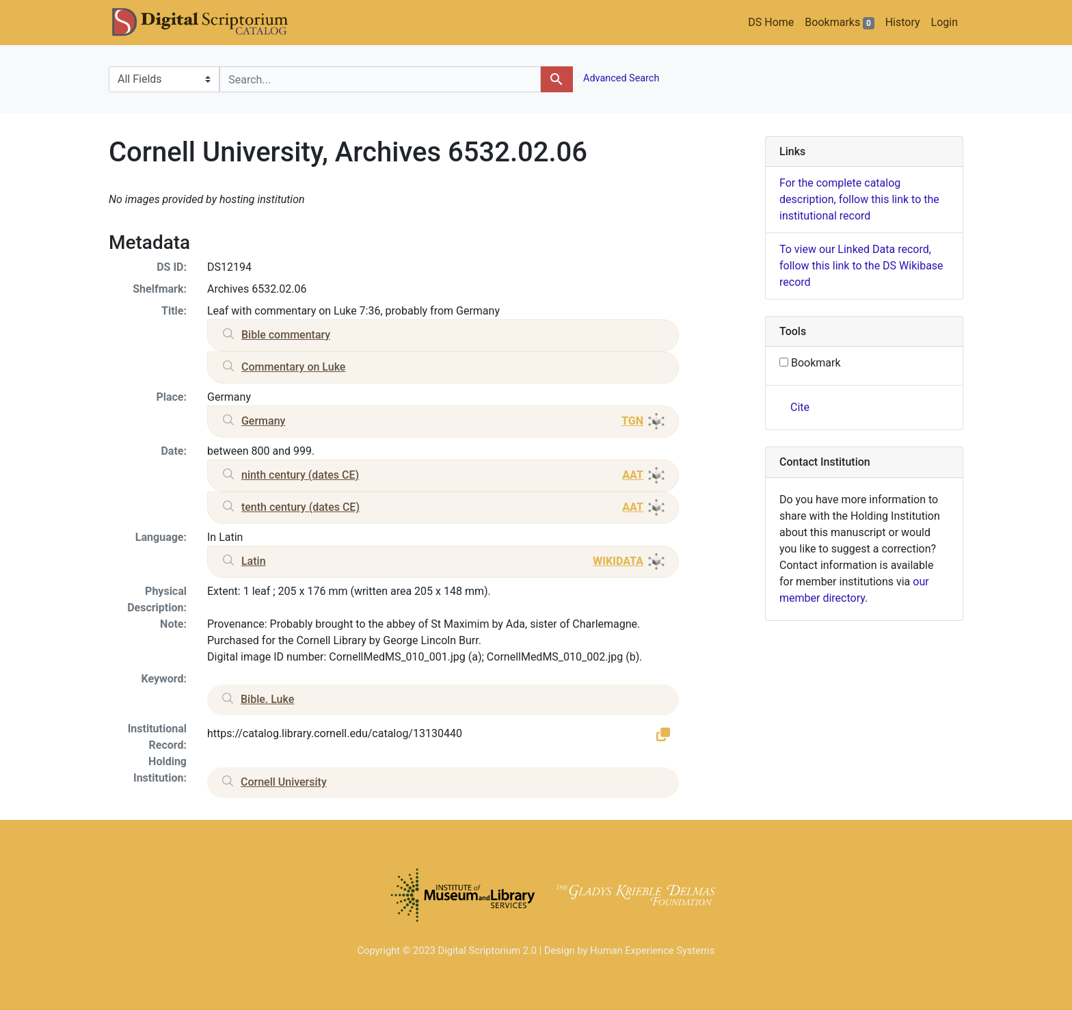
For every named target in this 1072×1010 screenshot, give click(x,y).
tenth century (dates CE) (300, 507)
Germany (263, 420)
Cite (799, 407)
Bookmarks (839, 22)
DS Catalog (211, 22)
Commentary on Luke (293, 366)
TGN (632, 420)
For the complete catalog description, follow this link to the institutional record (859, 199)
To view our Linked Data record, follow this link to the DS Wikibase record (861, 266)
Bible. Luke (267, 699)
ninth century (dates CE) (300, 474)
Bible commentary (285, 334)
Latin (253, 561)
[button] (663, 734)
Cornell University (284, 781)
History (902, 22)
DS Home (771, 22)
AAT (632, 474)
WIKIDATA (618, 561)
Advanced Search (620, 78)
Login (944, 22)
